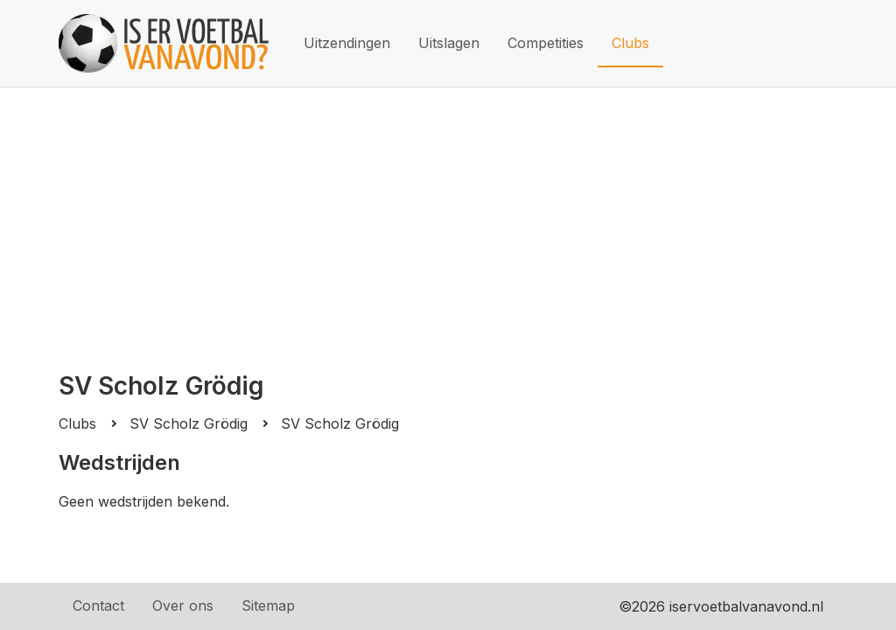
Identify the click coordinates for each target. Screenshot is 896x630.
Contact (98, 605)
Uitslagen (449, 43)
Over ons (183, 605)
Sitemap (268, 605)
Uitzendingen (347, 43)
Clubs (630, 43)
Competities (546, 43)
